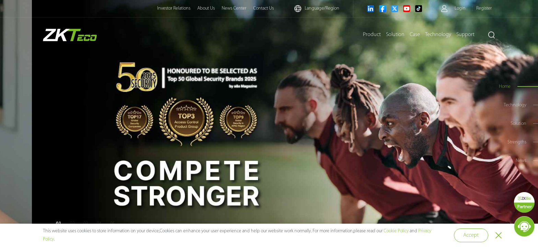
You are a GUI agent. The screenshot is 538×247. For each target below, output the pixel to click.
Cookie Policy (396, 231)
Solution (395, 34)
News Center (234, 8)
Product (372, 34)
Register (484, 8)
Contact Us (263, 8)
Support (465, 34)
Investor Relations (173, 8)
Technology (438, 34)
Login (460, 8)
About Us (206, 8)
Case (415, 34)
